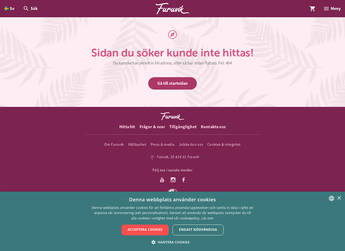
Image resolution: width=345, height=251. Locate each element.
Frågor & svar (152, 127)
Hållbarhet (137, 144)
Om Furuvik (114, 144)
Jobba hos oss (191, 144)
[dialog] (172, 221)
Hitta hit (127, 127)
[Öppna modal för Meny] (332, 8)
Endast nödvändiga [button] (198, 229)
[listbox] (331, 198)
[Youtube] (162, 180)
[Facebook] (183, 180)
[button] (172, 242)
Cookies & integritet (224, 144)
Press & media (162, 144)
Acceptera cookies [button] (145, 229)
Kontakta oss (213, 127)
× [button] (339, 198)
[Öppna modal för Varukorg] (312, 8)
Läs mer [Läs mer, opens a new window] (207, 218)
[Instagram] (173, 180)
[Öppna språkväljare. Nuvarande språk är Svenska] (9, 8)
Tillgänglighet (183, 127)
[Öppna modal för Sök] (30, 8)
